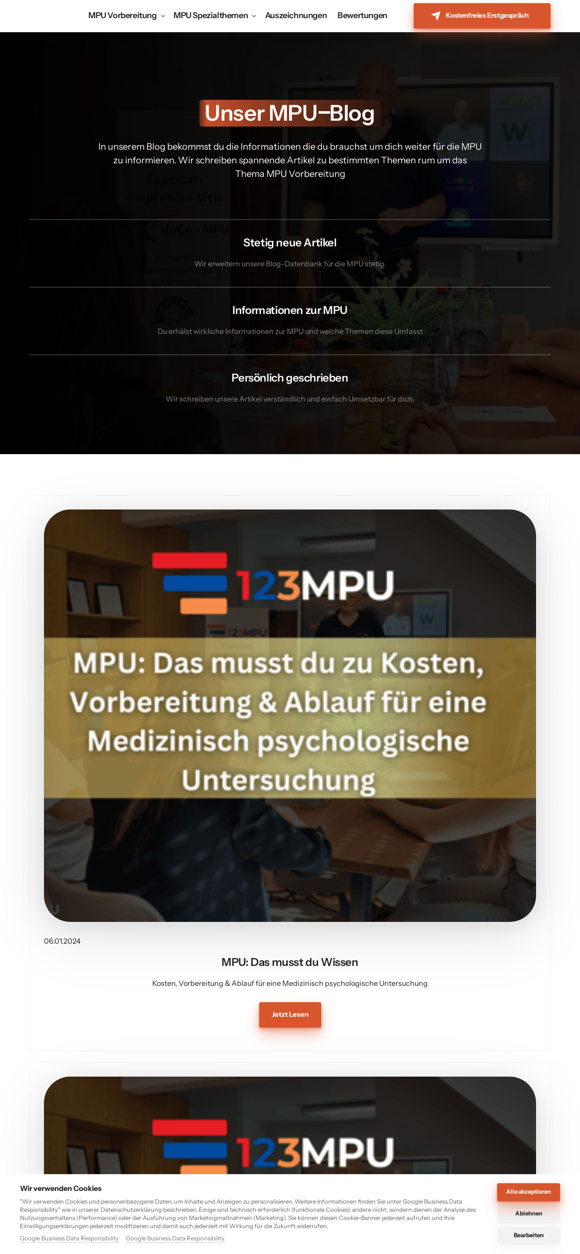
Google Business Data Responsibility (69, 1238)
